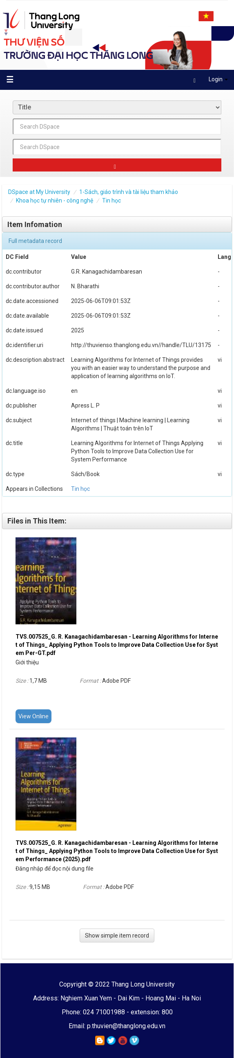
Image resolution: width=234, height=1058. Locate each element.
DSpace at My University (39, 192)
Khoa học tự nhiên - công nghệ (54, 200)
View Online (33, 716)
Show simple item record (117, 935)
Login (211, 80)
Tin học (111, 200)
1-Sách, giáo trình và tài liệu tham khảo (128, 192)
